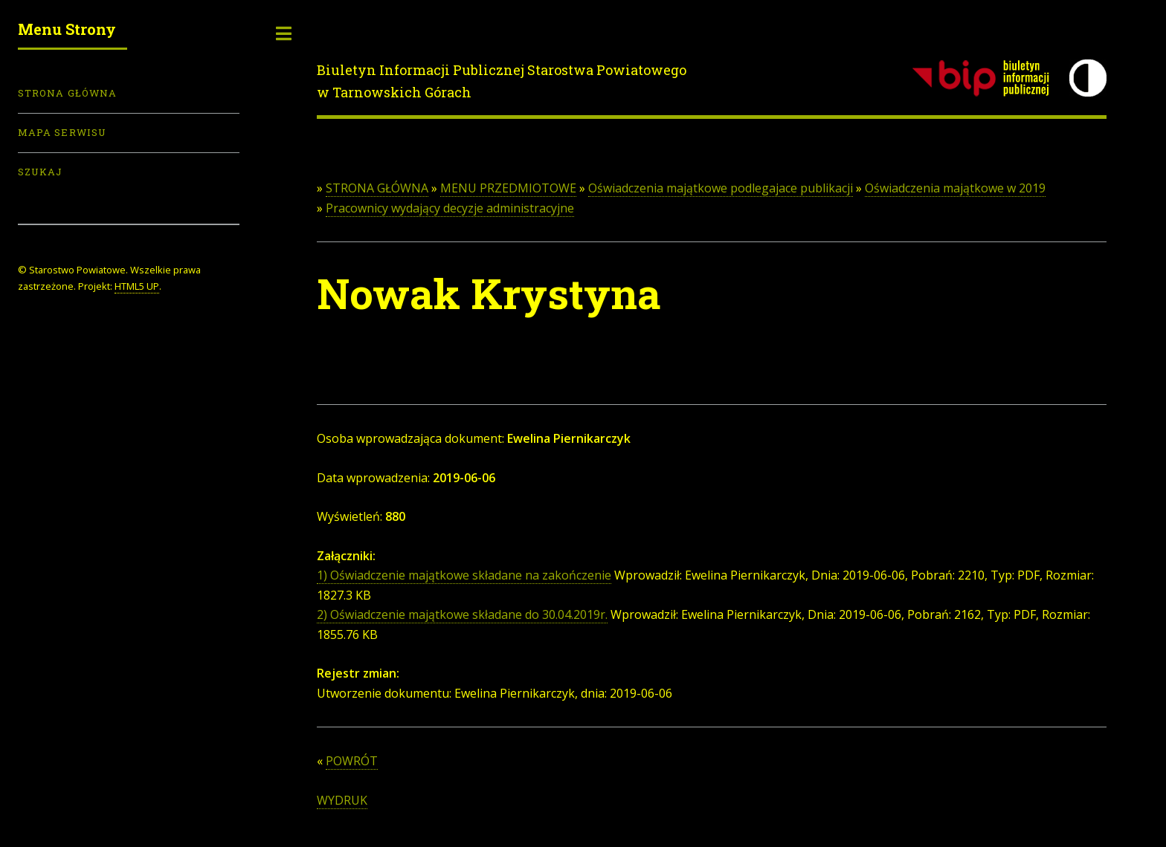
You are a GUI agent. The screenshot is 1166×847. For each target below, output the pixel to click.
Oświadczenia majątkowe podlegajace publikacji (720, 188)
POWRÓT (352, 761)
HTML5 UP (137, 286)
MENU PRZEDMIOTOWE (508, 188)
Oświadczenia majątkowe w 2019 (955, 188)
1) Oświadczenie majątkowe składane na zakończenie (464, 575)
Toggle (284, 33)
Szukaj (40, 171)
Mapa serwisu (62, 132)
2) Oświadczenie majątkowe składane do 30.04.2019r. (462, 614)
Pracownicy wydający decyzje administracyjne (450, 208)
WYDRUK (342, 800)
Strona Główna (67, 93)
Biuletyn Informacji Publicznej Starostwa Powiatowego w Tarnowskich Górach (501, 81)
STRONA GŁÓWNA (377, 188)
